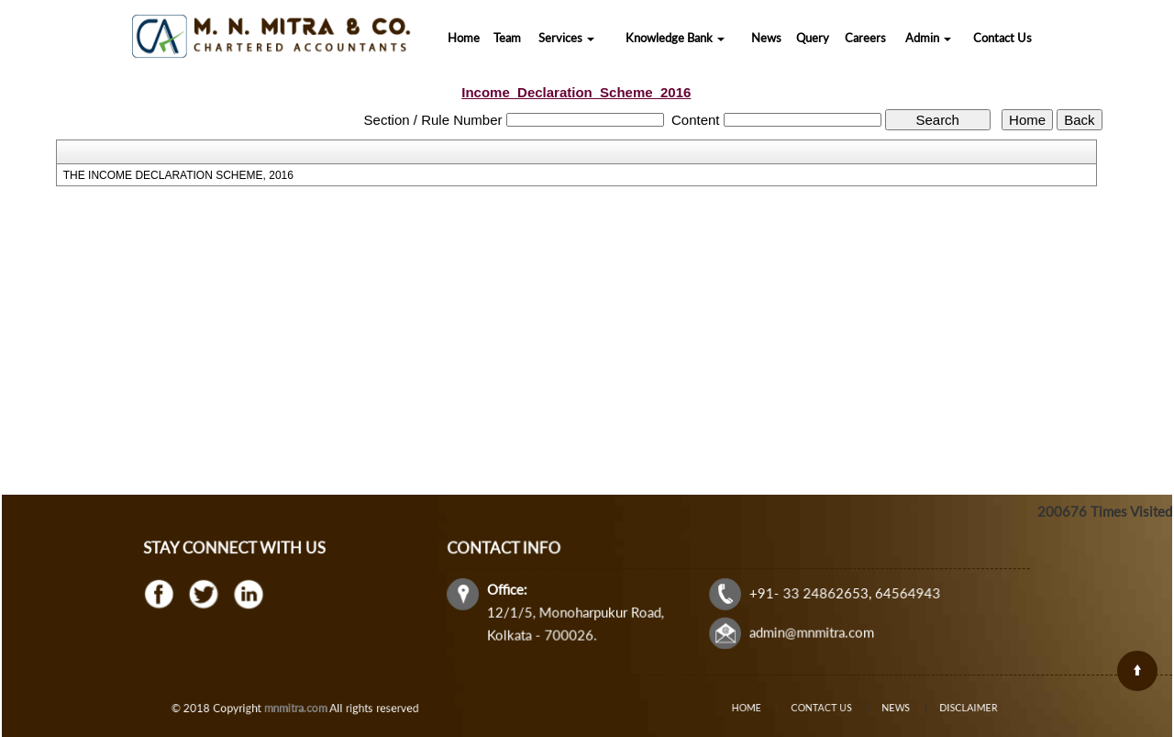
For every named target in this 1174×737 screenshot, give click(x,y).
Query (812, 37)
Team (507, 37)
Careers (865, 37)
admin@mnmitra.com (809, 631)
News (766, 37)
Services (566, 37)
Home (464, 37)
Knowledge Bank (675, 37)
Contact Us (1002, 37)
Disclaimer (946, 708)
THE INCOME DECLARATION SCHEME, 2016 (178, 175)
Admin (928, 37)
